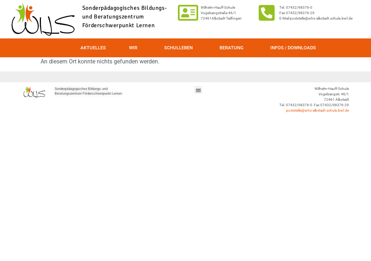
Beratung (233, 47)
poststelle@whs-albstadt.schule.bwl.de (317, 110)
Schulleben (180, 47)
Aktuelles (93, 47)
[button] (198, 90)
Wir (135, 47)
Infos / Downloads (293, 47)
